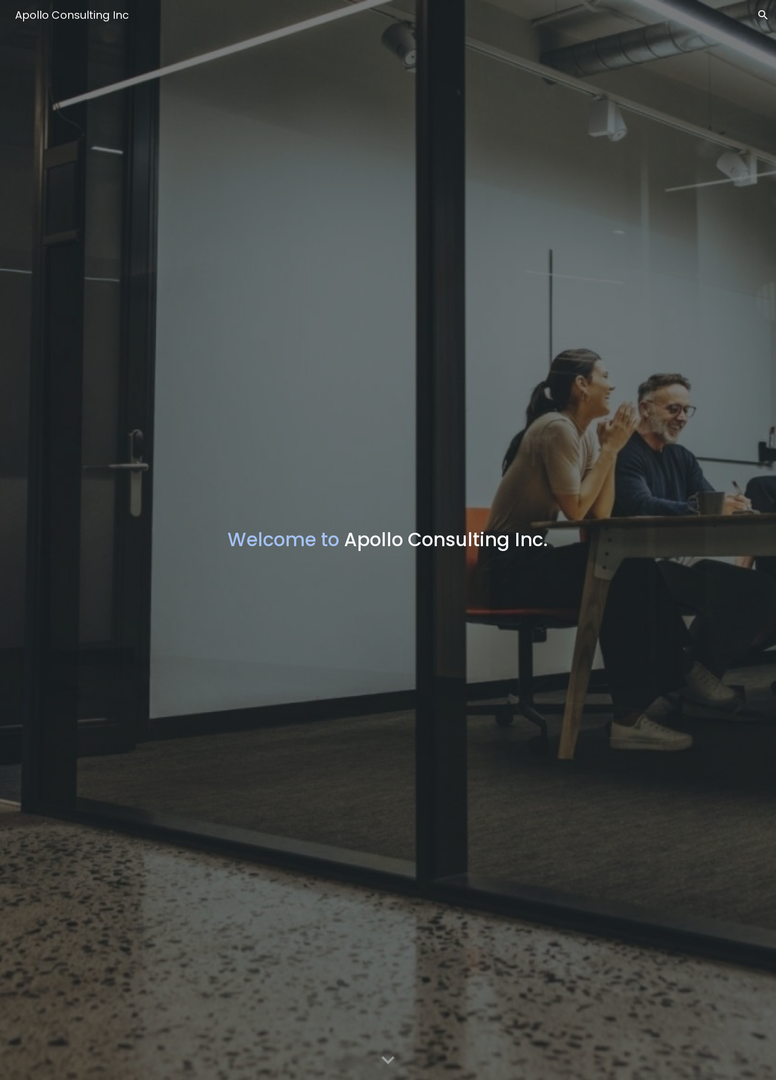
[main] (388, 540)
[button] (763, 15)
